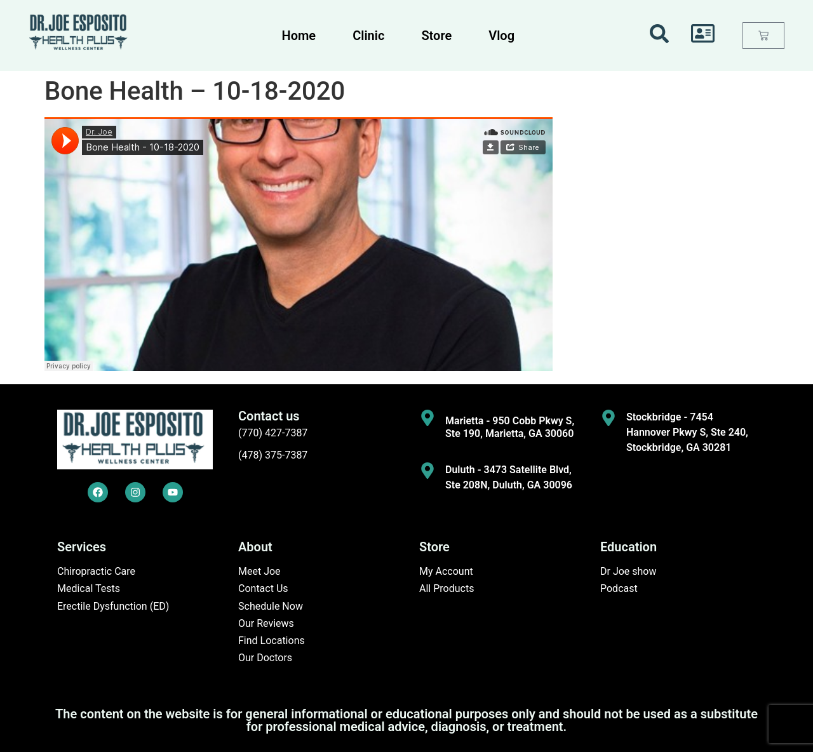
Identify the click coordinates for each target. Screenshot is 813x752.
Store (436, 35)
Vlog (501, 35)
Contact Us (263, 588)
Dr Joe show (628, 571)
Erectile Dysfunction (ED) (113, 606)
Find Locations (271, 640)
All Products (446, 588)
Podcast (619, 588)
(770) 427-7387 (272, 433)
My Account (446, 571)
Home (299, 35)
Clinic (368, 35)
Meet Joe (259, 571)
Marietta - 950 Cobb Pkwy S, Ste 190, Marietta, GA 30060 (509, 427)
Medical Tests (88, 588)
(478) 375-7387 (272, 455)
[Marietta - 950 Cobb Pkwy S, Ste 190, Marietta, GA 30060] (427, 418)
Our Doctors (265, 658)
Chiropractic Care (96, 571)
